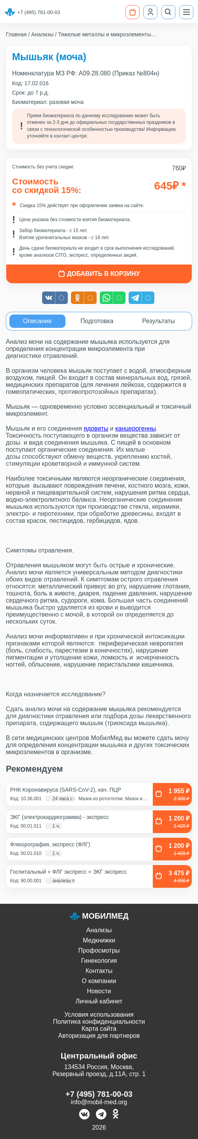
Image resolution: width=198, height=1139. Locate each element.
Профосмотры (99, 950)
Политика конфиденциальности (99, 1021)
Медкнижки (99, 940)
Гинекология (99, 960)
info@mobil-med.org (99, 1102)
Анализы (99, 930)
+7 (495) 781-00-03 (38, 12)
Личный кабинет (99, 1001)
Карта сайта (98, 1028)
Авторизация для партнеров (99, 1035)
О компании (99, 981)
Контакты (98, 970)
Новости (99, 991)
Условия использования (99, 1014)
